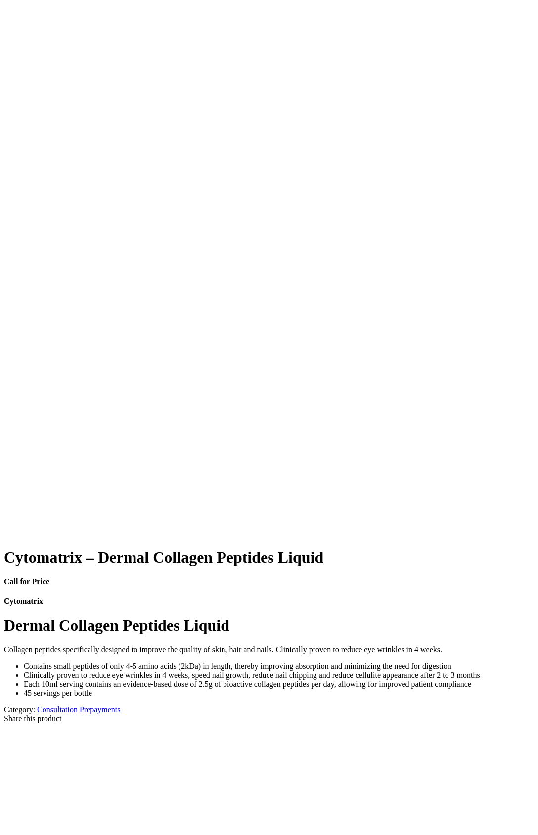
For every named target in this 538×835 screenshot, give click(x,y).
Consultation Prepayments (78, 709)
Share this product (32, 718)
